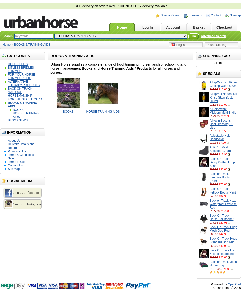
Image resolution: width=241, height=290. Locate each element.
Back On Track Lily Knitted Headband (222, 252)
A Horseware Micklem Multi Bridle (223, 110)
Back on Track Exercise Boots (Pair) (220, 177)
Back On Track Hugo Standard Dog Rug (223, 240)
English (178, 45)
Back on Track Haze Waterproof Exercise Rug (223, 204)
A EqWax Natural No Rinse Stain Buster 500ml (223, 97)
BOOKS (18, 110)
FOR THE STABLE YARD (25, 99)
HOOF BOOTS (18, 64)
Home (122, 27)
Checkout (224, 27)
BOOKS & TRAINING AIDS (32, 44)
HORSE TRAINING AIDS (103, 111)
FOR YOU (14, 71)
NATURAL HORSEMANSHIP (20, 94)
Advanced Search (213, 36)
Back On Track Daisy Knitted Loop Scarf (222, 162)
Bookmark (195, 15)
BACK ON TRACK (20, 88)
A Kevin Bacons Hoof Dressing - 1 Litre (221, 124)
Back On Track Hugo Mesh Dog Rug (223, 228)
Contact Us (15, 165)
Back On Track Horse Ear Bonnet (221, 217)
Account (173, 27)
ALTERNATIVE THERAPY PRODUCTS (24, 83)
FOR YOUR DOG (19, 78)
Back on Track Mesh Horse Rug (223, 263)
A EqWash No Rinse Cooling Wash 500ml (223, 84)
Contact (216, 15)
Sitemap (235, 15)
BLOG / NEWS (18, 120)
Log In (147, 27)
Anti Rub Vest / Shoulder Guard (220, 149)
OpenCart (234, 284)
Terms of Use (17, 162)
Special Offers (170, 15)
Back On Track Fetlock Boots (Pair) (223, 190)
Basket (199, 27)
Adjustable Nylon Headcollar (221, 137)
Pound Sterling (216, 45)
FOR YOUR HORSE (21, 74)
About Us (14, 140)
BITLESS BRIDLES (21, 67)
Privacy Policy (17, 151)
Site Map (14, 169)
